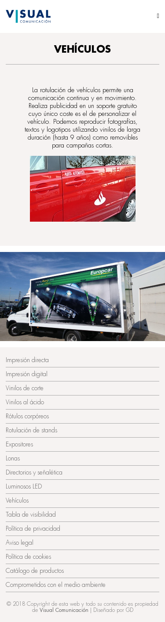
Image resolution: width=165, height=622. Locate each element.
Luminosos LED (24, 486)
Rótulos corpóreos (27, 416)
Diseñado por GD (113, 610)
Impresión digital (27, 374)
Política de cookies (28, 557)
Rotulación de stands (31, 430)
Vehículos (17, 500)
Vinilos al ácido (25, 402)
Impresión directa (27, 360)
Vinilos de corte (25, 388)
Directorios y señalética (34, 472)
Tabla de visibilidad (31, 514)
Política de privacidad (33, 528)
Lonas (13, 458)
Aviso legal (19, 542)
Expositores (19, 444)
